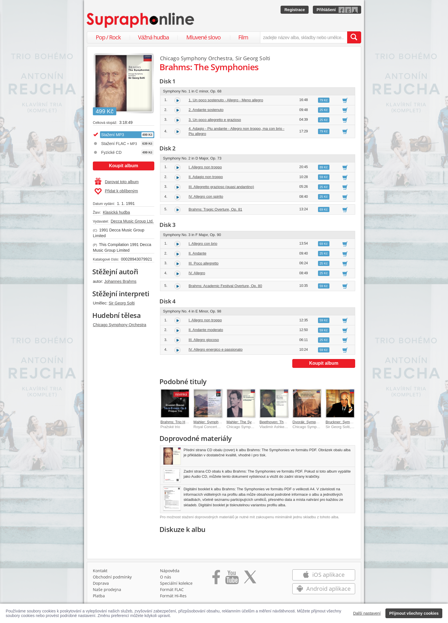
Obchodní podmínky (112, 577)
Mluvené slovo (203, 37)
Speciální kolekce (176, 583)
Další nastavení (367, 613)
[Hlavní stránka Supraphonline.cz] (141, 20)
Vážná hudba (153, 37)
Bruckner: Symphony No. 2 (347, 422)
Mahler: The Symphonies (247, 422)
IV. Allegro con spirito (206, 196)
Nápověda (169, 570)
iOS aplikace (324, 574)
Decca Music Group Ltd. (132, 221)
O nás (165, 577)
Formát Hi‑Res (173, 595)
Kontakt (100, 570)
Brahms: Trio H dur (176, 422)
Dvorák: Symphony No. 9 (313, 422)
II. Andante (197, 253)
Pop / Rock (108, 37)
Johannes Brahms (120, 281)
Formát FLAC (172, 589)
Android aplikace (324, 588)
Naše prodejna (107, 589)
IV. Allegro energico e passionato (216, 349)
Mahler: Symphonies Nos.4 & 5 (219, 422)
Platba (99, 595)
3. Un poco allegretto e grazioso (215, 120)
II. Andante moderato (206, 330)
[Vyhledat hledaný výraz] (354, 37)
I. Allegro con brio (203, 243)
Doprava (101, 583)
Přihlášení (326, 9)
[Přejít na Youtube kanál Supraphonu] (232, 579)
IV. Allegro (197, 273)
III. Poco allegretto (204, 263)
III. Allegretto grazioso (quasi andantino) (221, 187)
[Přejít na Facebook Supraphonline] (216, 579)
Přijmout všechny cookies (414, 613)
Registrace (294, 9)
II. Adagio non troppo (206, 177)
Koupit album (123, 165)
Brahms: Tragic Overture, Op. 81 (215, 209)
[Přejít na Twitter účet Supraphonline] (250, 579)
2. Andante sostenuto (206, 110)
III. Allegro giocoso (204, 340)
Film (243, 37)
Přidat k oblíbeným (116, 191)
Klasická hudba (116, 212)
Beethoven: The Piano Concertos (286, 422)
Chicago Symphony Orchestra (119, 324)
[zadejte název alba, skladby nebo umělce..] (303, 37)
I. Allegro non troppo (205, 167)
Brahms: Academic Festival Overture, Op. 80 (225, 286)
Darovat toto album (117, 182)
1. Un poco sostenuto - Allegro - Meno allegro (226, 100)
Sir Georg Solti (122, 303)
